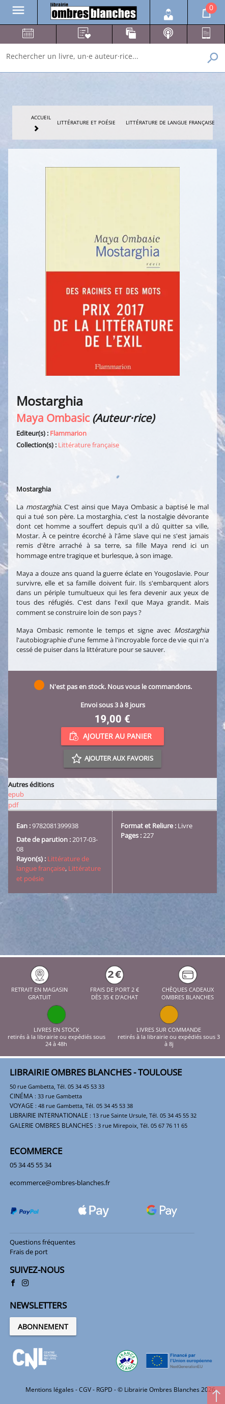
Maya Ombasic (53, 417)
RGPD (104, 1389)
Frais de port (29, 1251)
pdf (13, 804)
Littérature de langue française (52, 863)
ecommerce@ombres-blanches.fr (60, 1182)
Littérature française (88, 444)
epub (16, 794)
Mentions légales (49, 1389)
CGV (85, 1389)
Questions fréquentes (42, 1242)
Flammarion (68, 433)
